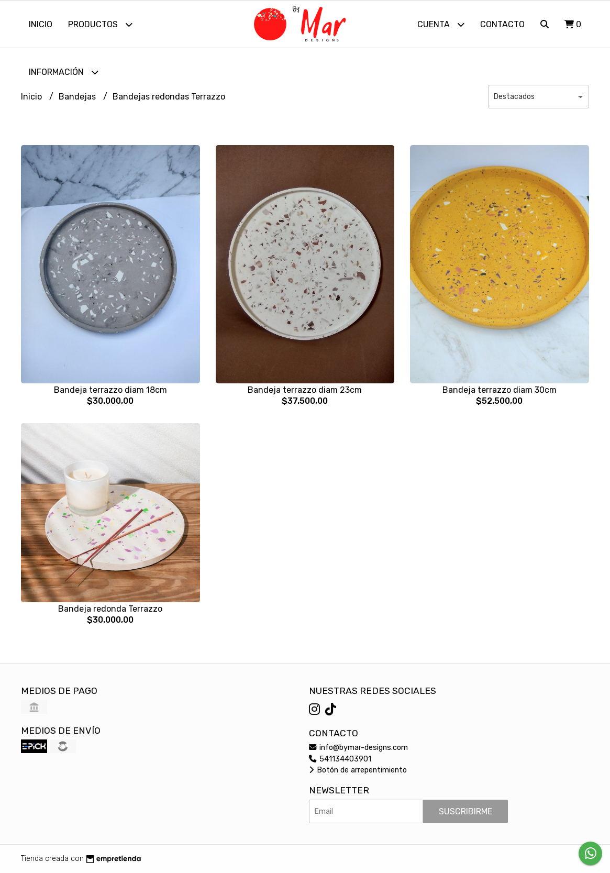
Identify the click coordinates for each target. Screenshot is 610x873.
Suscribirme (465, 811)
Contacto (502, 24)
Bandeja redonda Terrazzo (110, 609)
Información (63, 72)
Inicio (40, 24)
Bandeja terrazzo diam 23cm (305, 390)
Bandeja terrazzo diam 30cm (499, 390)
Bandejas (78, 97)
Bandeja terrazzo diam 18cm (110, 390)
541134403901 (340, 759)
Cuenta (440, 24)
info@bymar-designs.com (358, 747)
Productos (100, 24)
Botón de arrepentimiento (358, 770)
